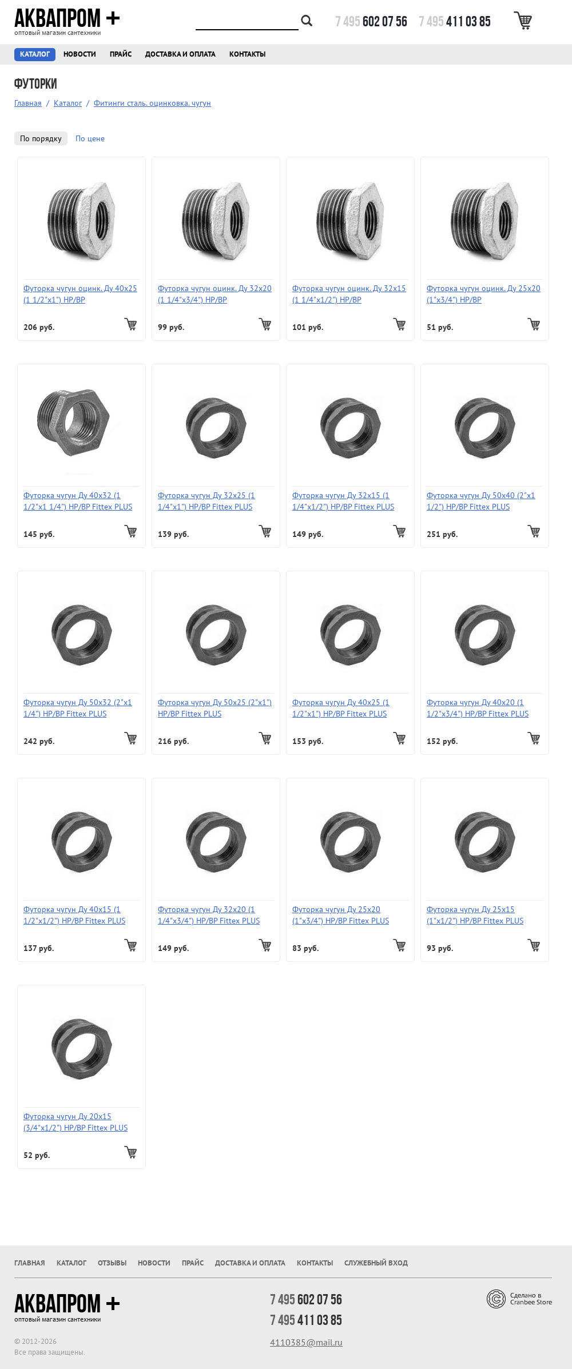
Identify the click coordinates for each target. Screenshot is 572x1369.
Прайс (121, 54)
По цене (90, 138)
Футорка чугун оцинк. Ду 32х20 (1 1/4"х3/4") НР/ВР (215, 294)
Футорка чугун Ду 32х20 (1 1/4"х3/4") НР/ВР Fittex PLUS (209, 915)
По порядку (41, 138)
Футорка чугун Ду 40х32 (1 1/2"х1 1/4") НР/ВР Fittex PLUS (77, 501)
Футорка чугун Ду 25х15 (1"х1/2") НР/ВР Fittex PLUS (475, 915)
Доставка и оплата (180, 54)
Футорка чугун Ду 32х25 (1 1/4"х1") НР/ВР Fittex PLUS (206, 501)
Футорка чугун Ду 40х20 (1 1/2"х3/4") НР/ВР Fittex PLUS (478, 708)
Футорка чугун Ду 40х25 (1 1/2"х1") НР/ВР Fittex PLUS (341, 708)
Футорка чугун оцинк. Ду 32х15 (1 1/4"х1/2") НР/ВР (349, 294)
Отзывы (112, 1263)
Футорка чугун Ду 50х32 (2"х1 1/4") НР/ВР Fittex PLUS (77, 708)
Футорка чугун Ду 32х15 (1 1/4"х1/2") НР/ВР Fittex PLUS (343, 501)
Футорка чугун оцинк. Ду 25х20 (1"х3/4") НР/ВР (484, 294)
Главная (28, 103)
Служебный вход (376, 1263)
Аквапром (67, 18)
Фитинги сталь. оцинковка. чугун (152, 103)
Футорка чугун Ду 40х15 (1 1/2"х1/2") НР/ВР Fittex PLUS (74, 915)
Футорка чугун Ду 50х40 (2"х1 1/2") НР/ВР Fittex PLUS (481, 501)
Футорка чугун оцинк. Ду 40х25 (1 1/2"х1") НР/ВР (80, 294)
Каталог (35, 54)
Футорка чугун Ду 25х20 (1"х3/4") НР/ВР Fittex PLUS (340, 915)
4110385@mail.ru (306, 1342)
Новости (79, 54)
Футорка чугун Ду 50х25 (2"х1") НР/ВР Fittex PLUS (215, 708)
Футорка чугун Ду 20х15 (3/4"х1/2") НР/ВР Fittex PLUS (75, 1122)
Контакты (247, 54)
